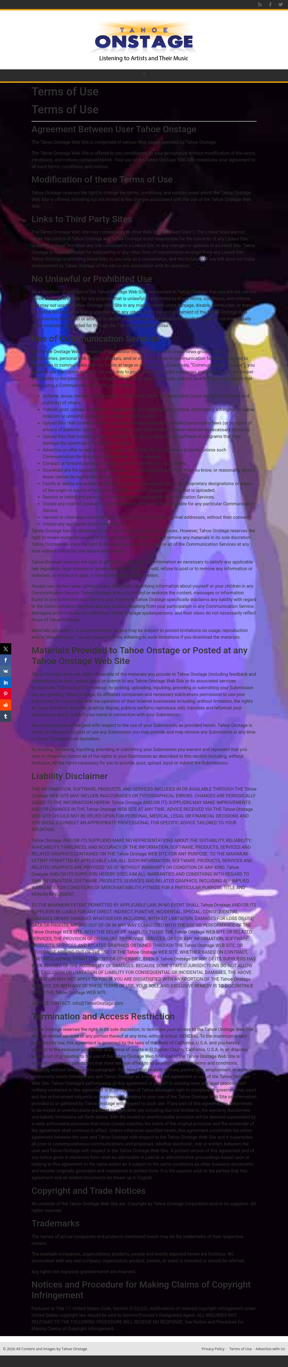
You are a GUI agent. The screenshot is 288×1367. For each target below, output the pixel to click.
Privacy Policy (213, 1348)
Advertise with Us (270, 1348)
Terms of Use (240, 1348)
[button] (144, 74)
